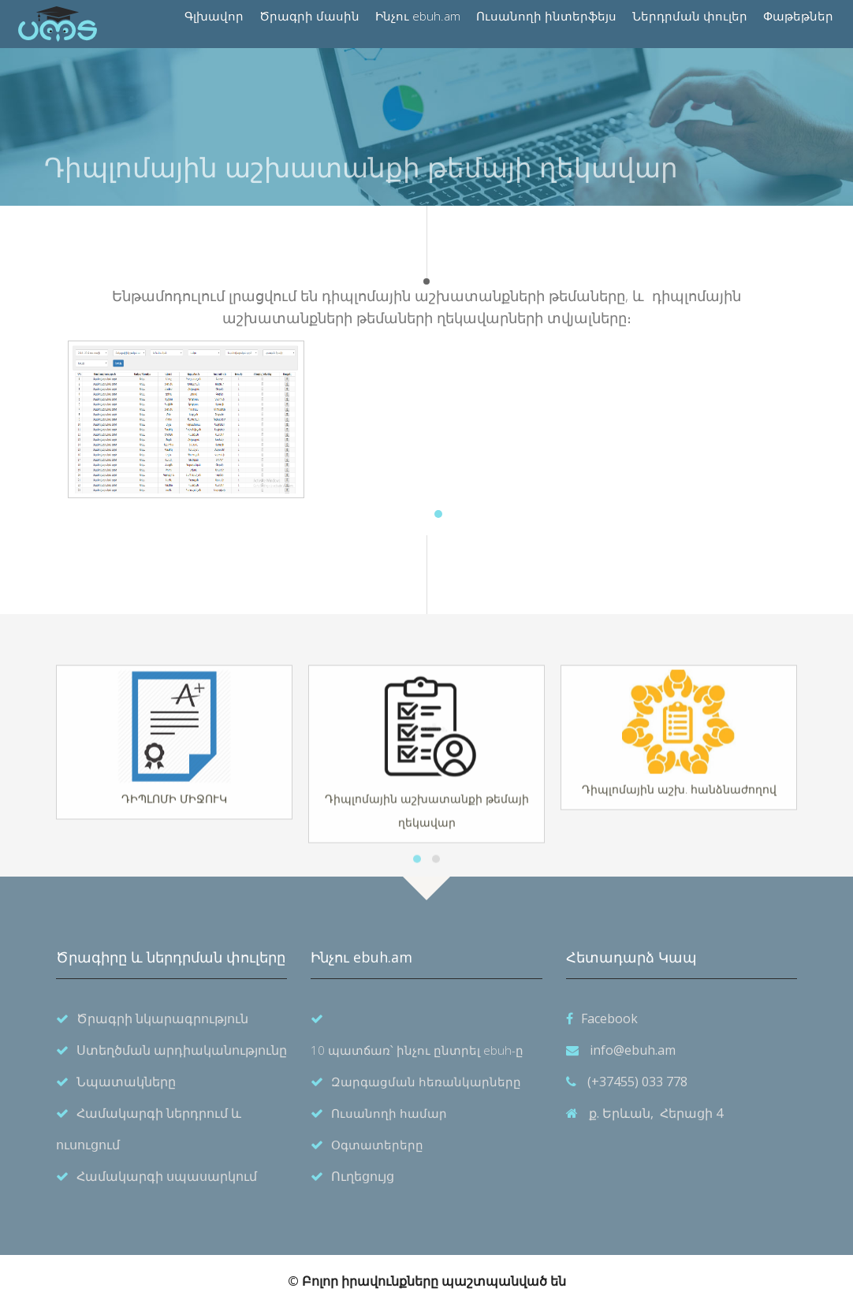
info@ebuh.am (633, 1050)
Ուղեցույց (362, 1176)
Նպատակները (126, 1081)
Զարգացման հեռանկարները (426, 1081)
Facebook (609, 1018)
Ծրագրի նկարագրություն (162, 1018)
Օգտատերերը (377, 1144)
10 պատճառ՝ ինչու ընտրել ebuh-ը (417, 1050)
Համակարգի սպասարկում (166, 1176)
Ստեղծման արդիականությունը (181, 1050)
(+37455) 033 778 (637, 1081)
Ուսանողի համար (389, 1113)
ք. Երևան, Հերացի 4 (656, 1113)
